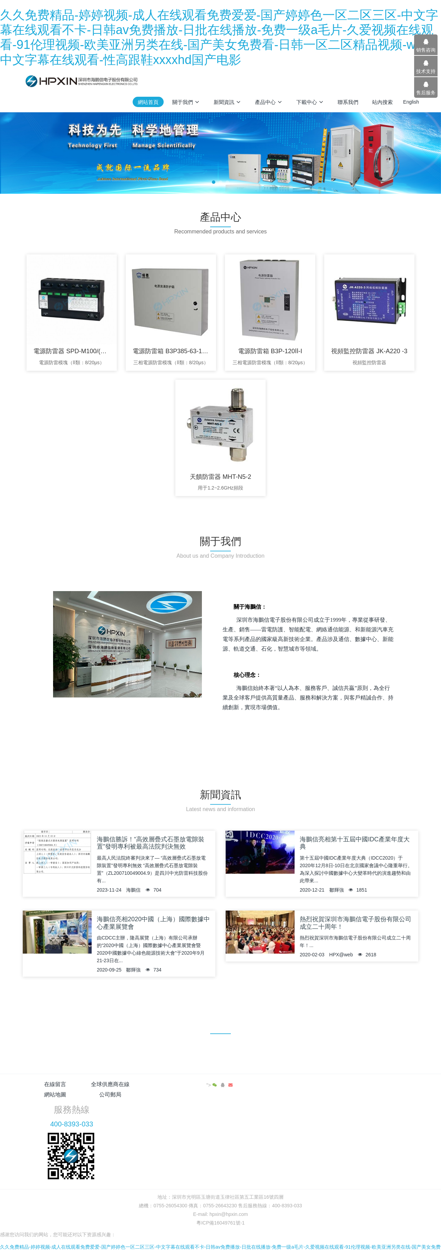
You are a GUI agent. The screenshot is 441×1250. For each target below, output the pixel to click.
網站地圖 (187, 1084)
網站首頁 (148, 102)
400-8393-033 (336, 1103)
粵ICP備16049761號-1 (220, 1202)
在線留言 (55, 1084)
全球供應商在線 (121, 1084)
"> (394, 1085)
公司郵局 (254, 1084)
